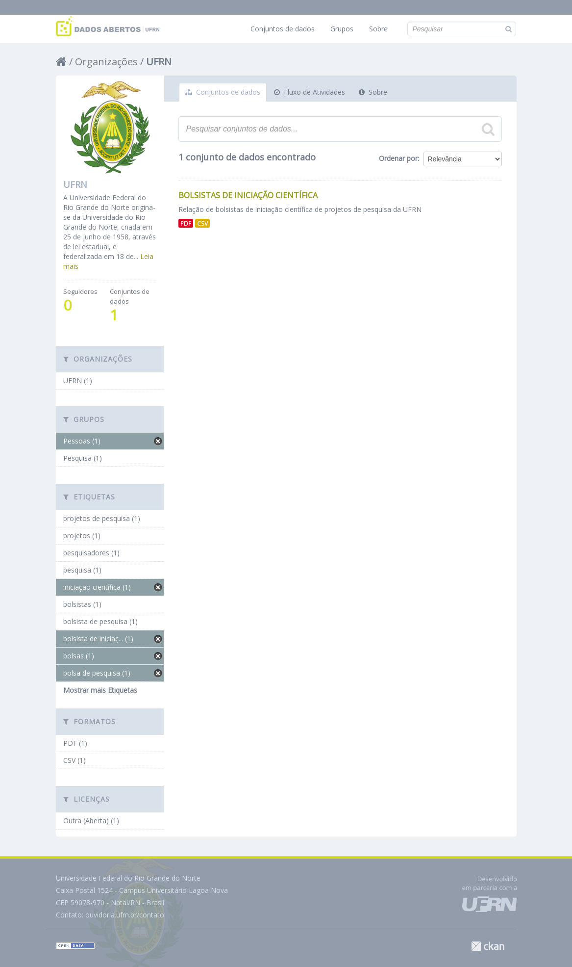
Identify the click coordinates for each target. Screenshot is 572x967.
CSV (202, 223)
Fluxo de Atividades (309, 92)
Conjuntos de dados (282, 28)
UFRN (159, 61)
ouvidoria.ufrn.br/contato (124, 914)
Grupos (341, 28)
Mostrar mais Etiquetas (100, 690)
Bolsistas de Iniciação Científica (248, 195)
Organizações (106, 61)
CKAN (487, 946)
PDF (185, 223)
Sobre (378, 28)
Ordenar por (398, 158)
